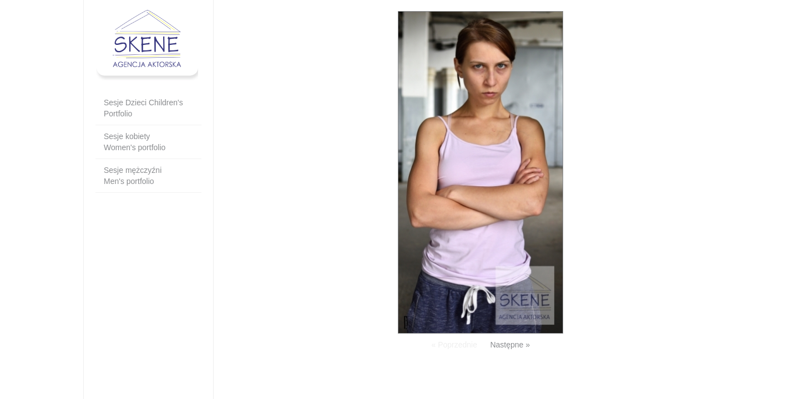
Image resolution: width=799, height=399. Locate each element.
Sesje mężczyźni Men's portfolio (132, 176)
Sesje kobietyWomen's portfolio (134, 142)
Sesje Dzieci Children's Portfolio (143, 108)
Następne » (510, 344)
